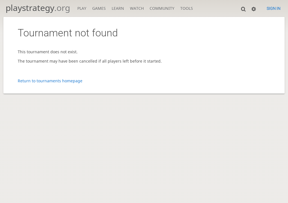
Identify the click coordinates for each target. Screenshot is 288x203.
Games (99, 8)
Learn (118, 8)
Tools (186, 8)
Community (162, 8)
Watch (137, 8)
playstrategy (38, 8)
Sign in (273, 8)
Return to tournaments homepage (50, 80)
